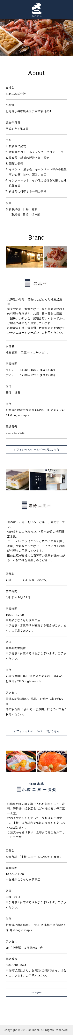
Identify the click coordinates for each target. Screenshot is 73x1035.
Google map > (19, 415)
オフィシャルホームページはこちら (36, 449)
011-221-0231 (15, 432)
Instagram (36, 992)
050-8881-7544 (16, 965)
